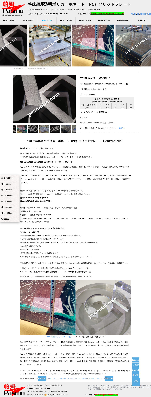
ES (150, 14)
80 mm (48, 378)
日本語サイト (18, 69)
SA (135, 14)
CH (141, 14)
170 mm (70, 378)
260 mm (92, 378)
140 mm (63, 378)
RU (132, 14)
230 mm (85, 378)
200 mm (77, 378)
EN (144, 14)
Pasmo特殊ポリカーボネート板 (58, 337)
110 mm (55, 378)
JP (147, 14)
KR (138, 14)
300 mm (99, 378)
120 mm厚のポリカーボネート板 (37, 69)
